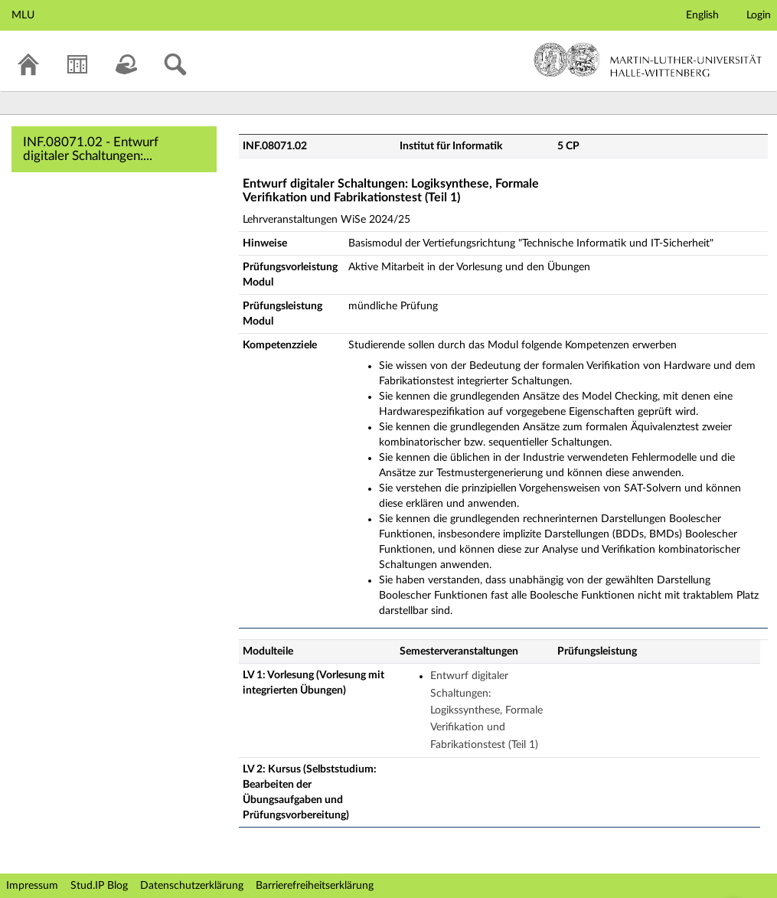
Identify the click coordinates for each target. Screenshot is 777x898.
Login (758, 15)
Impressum (32, 885)
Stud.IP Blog (99, 885)
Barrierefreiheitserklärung (315, 885)
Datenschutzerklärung (191, 885)
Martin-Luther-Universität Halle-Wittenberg (648, 60)
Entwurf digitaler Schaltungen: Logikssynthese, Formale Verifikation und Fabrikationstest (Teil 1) (486, 710)
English (702, 15)
